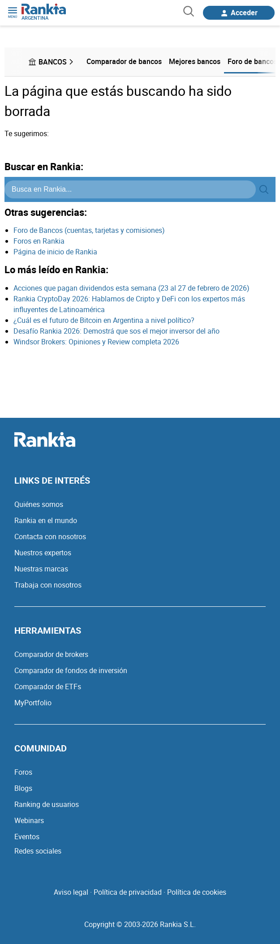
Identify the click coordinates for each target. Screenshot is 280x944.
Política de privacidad (128, 892)
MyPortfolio (33, 703)
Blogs (23, 788)
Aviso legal (71, 892)
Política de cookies (196, 892)
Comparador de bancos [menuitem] (124, 61)
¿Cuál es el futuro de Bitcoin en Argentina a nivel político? (103, 320)
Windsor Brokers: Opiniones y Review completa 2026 (96, 342)
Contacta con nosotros (50, 536)
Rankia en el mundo (45, 520)
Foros (23, 772)
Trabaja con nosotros (48, 585)
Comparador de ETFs (47, 686)
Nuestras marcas (41, 569)
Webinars (29, 820)
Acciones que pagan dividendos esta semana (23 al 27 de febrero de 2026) (131, 288)
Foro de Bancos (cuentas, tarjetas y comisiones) (89, 230)
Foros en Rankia (39, 241)
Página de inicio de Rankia (55, 252)
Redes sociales (37, 851)
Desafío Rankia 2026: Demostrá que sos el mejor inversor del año (116, 331)
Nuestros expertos (42, 553)
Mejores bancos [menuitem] (194, 61)
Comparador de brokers (51, 654)
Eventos (26, 836)
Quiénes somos (38, 504)
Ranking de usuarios (46, 804)
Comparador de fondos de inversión (70, 670)
